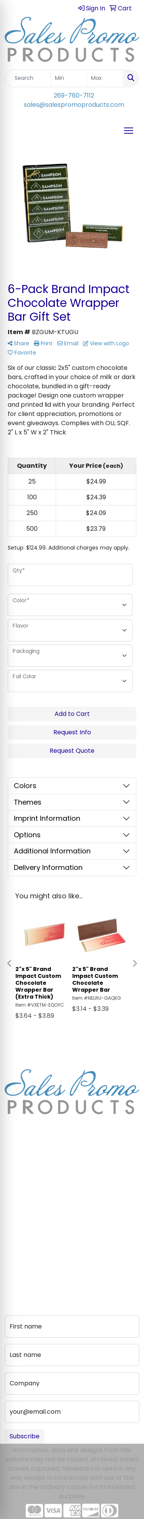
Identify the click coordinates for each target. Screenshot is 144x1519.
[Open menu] (128, 130)
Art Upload (21, 1231)
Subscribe (25, 1436)
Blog (11, 1193)
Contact (17, 1220)
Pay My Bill (20, 1253)
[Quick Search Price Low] (69, 78)
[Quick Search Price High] (105, 78)
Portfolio (17, 1263)
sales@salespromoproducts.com (74, 104)
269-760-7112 (74, 95)
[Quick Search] (28, 78)
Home (14, 1171)
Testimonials (24, 1203)
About (14, 1182)
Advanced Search (31, 1242)
